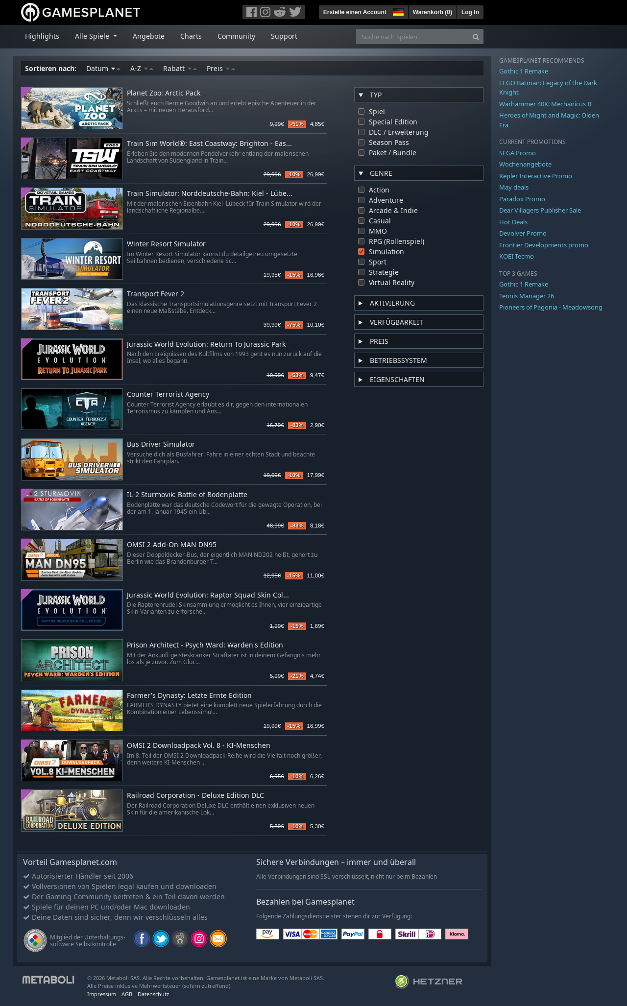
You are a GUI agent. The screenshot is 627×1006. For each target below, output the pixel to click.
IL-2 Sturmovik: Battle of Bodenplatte (187, 495)
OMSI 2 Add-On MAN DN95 (172, 545)
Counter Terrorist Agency (168, 394)
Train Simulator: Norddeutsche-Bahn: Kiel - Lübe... (209, 194)
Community (236, 36)
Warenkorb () (432, 12)
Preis (221, 68)
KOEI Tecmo (516, 256)
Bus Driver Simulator (161, 444)
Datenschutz (153, 994)
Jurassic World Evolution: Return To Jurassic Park (206, 344)
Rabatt (180, 68)
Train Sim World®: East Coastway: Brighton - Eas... (209, 144)
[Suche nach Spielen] (412, 36)
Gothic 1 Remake (523, 71)
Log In (470, 12)
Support (284, 36)
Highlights (42, 36)
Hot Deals (513, 221)
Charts (191, 36)
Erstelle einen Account (354, 12)
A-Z (141, 68)
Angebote (149, 36)
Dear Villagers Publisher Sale (540, 210)
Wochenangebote (525, 164)
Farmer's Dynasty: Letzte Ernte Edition (189, 696)
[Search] (475, 36)
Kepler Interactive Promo (535, 175)
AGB (126, 994)
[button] (397, 11)
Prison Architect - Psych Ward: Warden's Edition (205, 645)
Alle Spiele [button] (93, 36)
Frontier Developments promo (543, 244)
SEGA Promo (517, 152)
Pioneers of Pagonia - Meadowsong (551, 307)
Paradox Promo (522, 198)
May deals (514, 187)
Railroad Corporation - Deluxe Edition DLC (195, 795)
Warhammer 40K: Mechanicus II (545, 103)
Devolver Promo (523, 233)
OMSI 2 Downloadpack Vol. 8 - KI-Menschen (198, 746)
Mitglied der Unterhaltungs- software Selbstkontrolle (87, 940)
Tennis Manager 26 (526, 295)
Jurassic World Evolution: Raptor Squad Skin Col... (208, 595)
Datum (103, 68)
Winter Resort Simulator (166, 244)
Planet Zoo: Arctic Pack (163, 93)
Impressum (101, 994)
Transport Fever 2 (155, 294)
